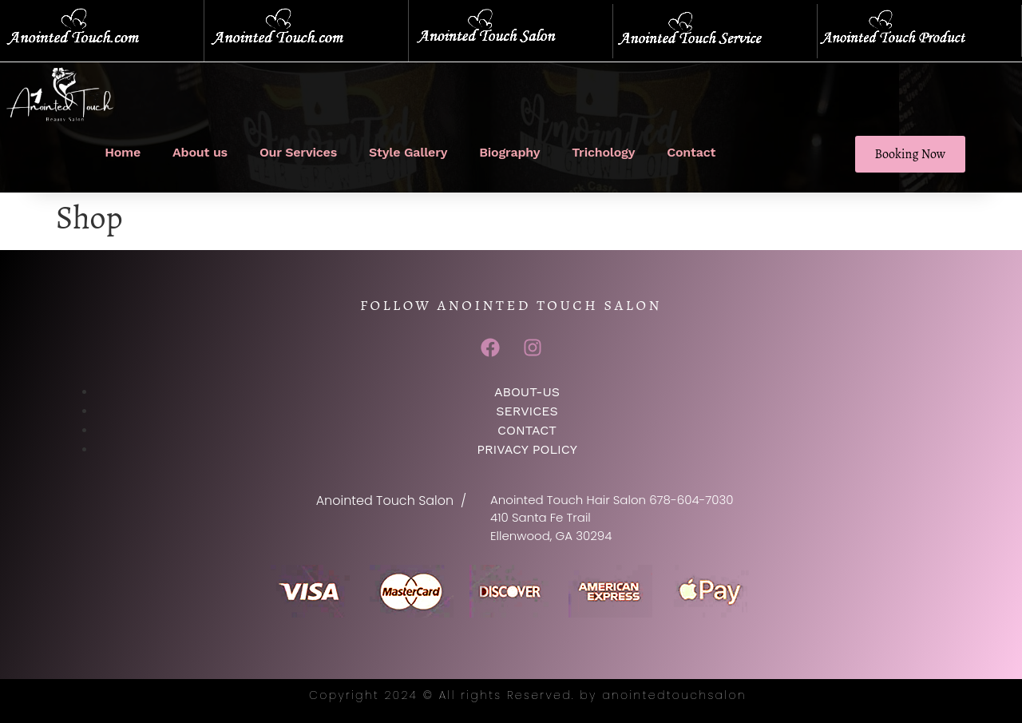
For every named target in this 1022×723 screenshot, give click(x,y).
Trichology (603, 152)
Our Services (298, 152)
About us (200, 152)
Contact (691, 152)
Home (123, 152)
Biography (509, 152)
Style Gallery (408, 152)
